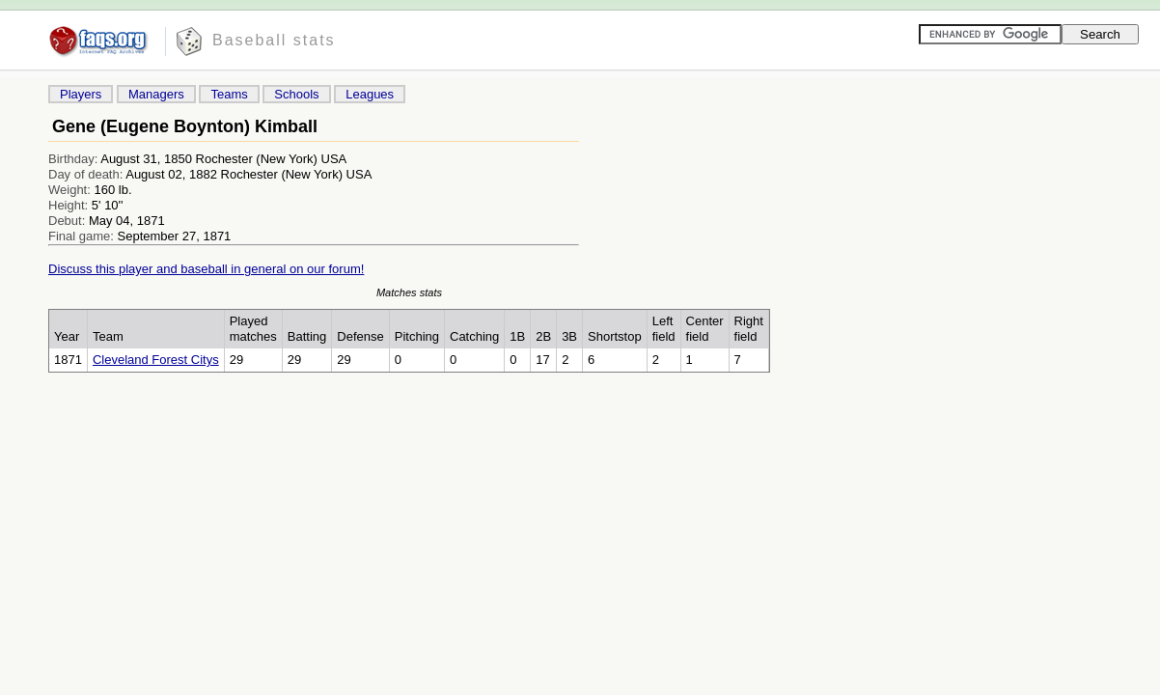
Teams (228, 94)
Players (80, 94)
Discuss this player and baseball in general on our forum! (206, 269)
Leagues (369, 94)
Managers (156, 94)
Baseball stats (274, 40)
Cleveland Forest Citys (156, 359)
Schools (296, 94)
